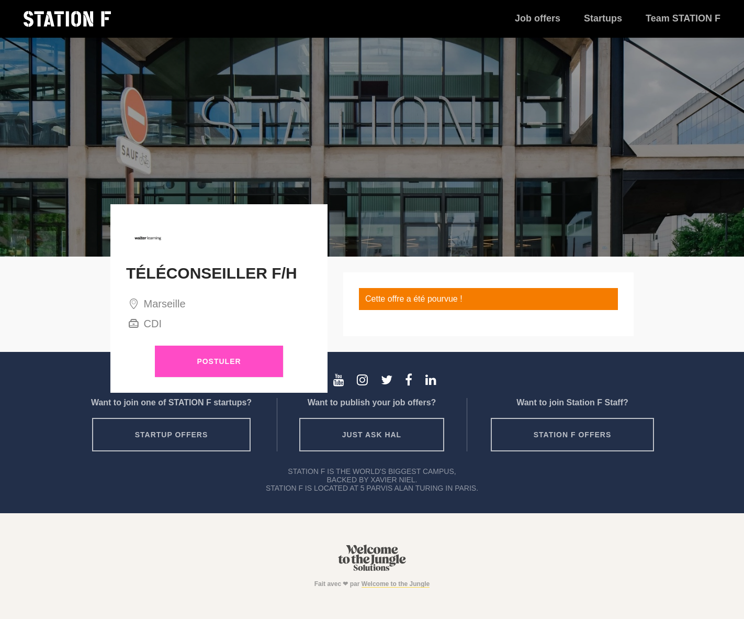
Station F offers (572, 434)
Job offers (537, 18)
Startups (603, 18)
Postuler (219, 361)
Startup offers (171, 434)
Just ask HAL (371, 434)
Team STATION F (683, 18)
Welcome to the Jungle (396, 584)
